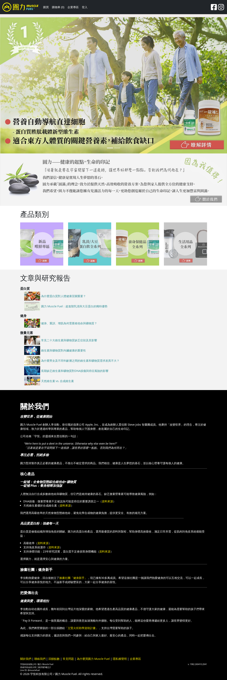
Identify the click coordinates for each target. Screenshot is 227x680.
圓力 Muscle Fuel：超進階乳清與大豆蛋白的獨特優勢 (74, 306)
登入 (84, 7)
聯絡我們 (40, 659)
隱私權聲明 (120, 659)
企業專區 (73, 7)
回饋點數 (54, 659)
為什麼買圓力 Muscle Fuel (93, 659)
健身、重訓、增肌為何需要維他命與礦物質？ (69, 323)
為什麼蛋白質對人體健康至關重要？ (63, 296)
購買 (46, 7)
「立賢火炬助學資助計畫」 (81, 628)
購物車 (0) (58, 7)
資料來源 (107, 501)
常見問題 (68, 659)
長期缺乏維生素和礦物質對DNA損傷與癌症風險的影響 (75, 371)
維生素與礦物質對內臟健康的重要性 (63, 350)
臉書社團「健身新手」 (73, 578)
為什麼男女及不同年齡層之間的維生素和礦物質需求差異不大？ (80, 360)
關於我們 (25, 659)
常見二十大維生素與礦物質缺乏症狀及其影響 (69, 340)
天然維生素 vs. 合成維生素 (57, 381)
